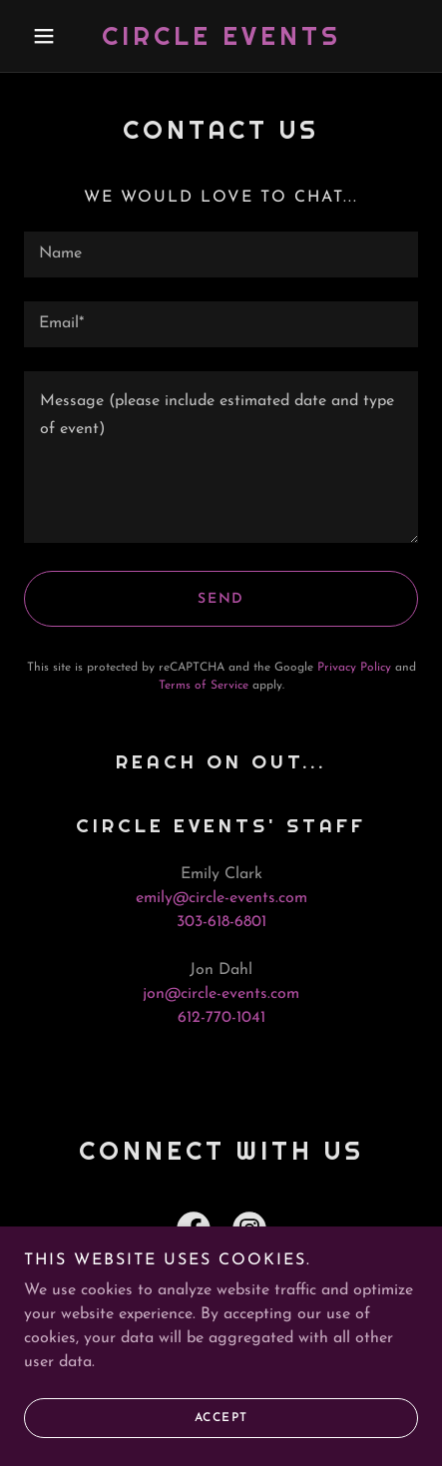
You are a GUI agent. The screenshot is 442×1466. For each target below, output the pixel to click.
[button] (53, 36)
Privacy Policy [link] (354, 668)
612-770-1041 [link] (221, 1018)
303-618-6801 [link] (221, 922)
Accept (221, 1418)
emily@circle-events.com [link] (221, 898)
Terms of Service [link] (203, 686)
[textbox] (221, 254)
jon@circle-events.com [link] (221, 994)
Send (221, 599)
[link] (221, 36)
